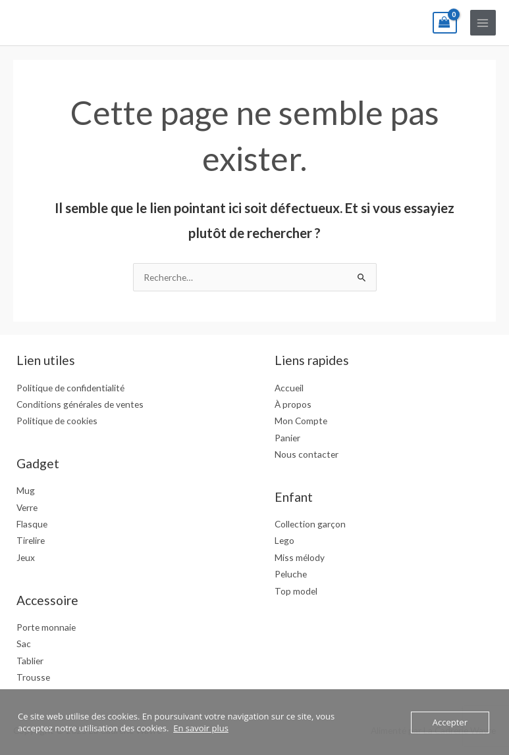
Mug (25, 490)
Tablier (29, 660)
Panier (287, 437)
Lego (284, 540)
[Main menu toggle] (483, 23)
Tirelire (30, 540)
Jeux (25, 557)
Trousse (33, 677)
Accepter (450, 722)
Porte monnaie (46, 627)
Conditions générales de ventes (80, 404)
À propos (293, 404)
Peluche (291, 573)
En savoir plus (200, 728)
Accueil (289, 387)
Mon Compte (301, 420)
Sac (23, 643)
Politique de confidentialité (70, 387)
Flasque (31, 523)
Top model (296, 591)
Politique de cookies (56, 420)
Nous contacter (306, 454)
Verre (27, 507)
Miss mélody (300, 557)
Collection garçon (310, 523)
